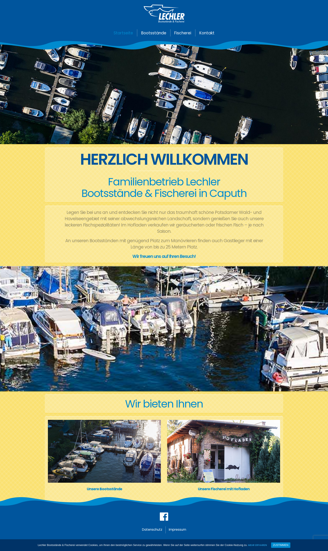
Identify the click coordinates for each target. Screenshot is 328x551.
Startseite (123, 33)
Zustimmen (281, 545)
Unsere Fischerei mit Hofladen (223, 489)
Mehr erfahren (257, 545)
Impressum (180, 532)
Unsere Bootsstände (104, 489)
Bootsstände (153, 33)
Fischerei (182, 33)
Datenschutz (149, 532)
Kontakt (206, 33)
